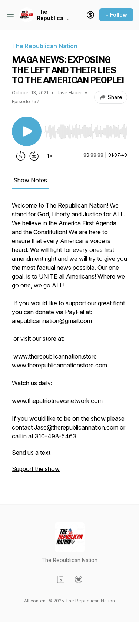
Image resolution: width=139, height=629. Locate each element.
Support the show (36, 468)
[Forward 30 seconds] (34, 156)
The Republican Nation (52, 15)
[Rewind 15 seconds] (21, 156)
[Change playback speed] (49, 156)
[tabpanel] (69, 341)
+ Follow (116, 14)
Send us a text (31, 452)
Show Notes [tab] (30, 180)
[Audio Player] (85, 129)
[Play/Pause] (27, 131)
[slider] (85, 131)
